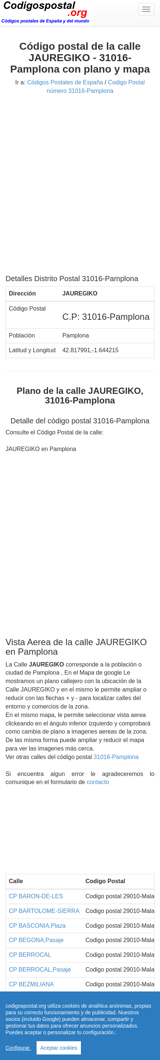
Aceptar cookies (58, 1048)
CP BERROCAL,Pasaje (40, 969)
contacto (98, 782)
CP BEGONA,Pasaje (36, 940)
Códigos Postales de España (65, 82)
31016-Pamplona (116, 757)
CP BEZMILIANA (31, 984)
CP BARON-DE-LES (36, 896)
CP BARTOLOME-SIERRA (44, 911)
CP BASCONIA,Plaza (37, 926)
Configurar (18, 1048)
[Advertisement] (80, 187)
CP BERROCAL (30, 955)
